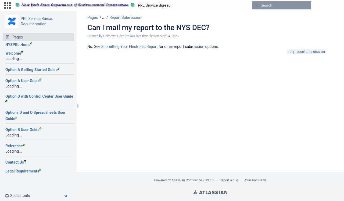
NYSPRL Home (18, 45)
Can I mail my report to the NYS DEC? (148, 27)
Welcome (14, 53)
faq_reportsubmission (306, 52)
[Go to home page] (92, 5)
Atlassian (210, 192)
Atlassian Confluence (187, 180)
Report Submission (125, 17)
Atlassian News (255, 180)
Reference (14, 146)
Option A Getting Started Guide (32, 70)
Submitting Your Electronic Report (129, 46)
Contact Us (15, 162)
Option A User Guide (23, 81)
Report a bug (229, 180)
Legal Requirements (23, 171)
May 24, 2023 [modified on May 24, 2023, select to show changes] (169, 36)
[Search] (256, 5)
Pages (92, 17)
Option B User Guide (23, 130)
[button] (7, 5)
